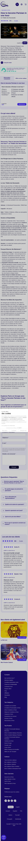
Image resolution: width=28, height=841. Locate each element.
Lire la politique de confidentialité (8, 425)
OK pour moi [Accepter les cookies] (23, 430)
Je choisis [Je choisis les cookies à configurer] (14, 430)
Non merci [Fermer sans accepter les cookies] (4, 430)
